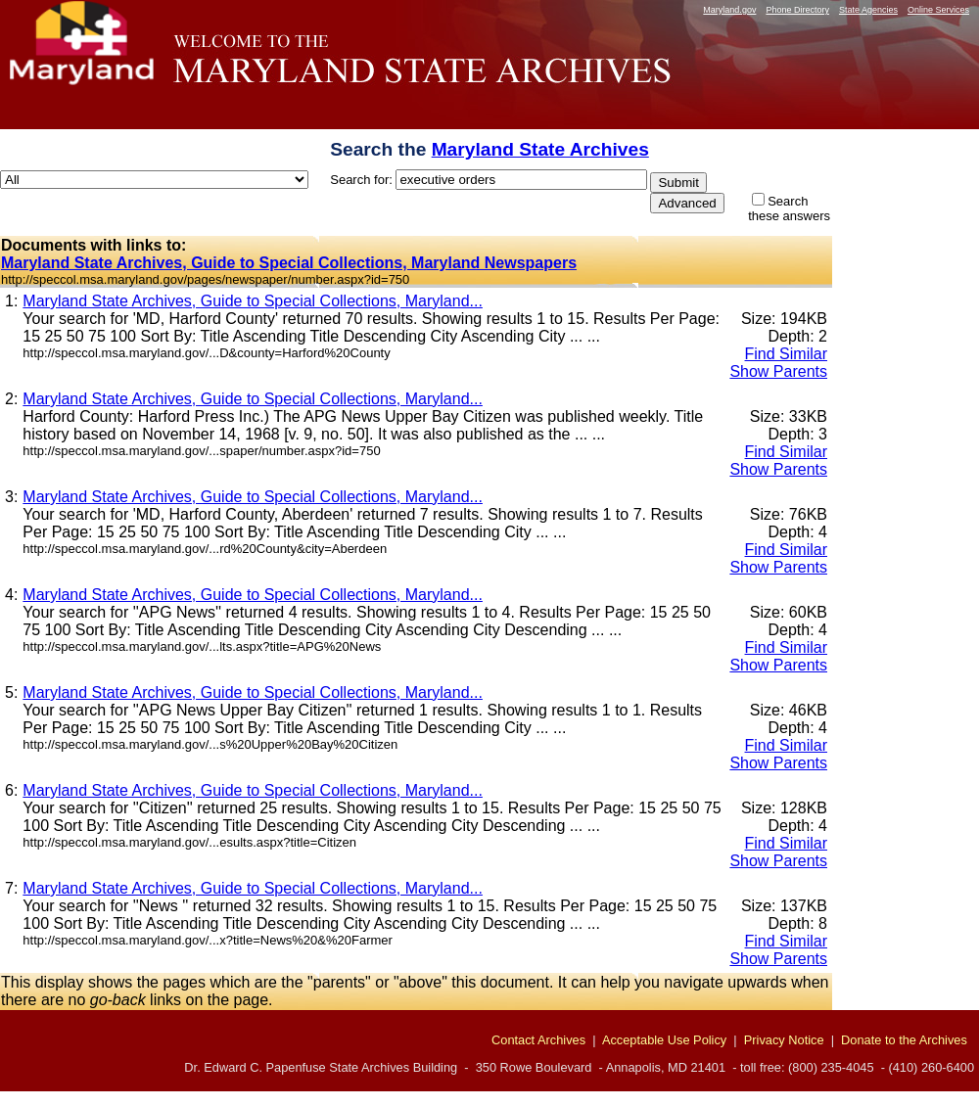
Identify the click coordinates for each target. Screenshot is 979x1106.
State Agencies (868, 10)
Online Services (938, 10)
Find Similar (786, 354)
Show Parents (778, 371)
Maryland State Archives (540, 149)
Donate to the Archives (904, 1040)
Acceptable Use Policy (664, 1040)
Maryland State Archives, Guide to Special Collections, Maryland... (253, 301)
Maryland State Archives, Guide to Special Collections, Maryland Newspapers (289, 262)
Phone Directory (797, 10)
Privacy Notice (784, 1040)
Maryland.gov (729, 10)
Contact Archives (538, 1040)
